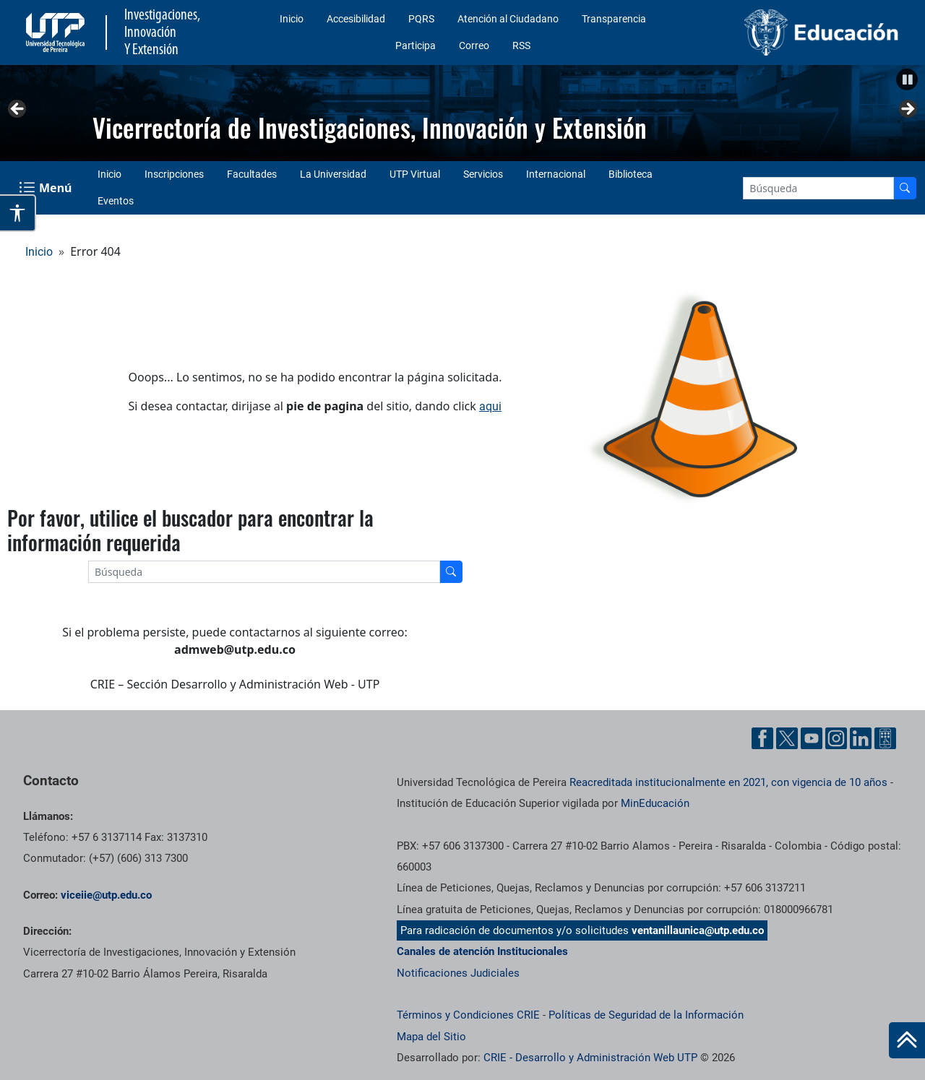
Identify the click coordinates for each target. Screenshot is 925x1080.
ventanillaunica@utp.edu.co (698, 930)
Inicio (292, 19)
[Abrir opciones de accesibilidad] (18, 213)
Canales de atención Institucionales (482, 951)
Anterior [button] (18, 110)
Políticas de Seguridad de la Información (646, 1014)
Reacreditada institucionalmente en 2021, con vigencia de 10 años (728, 782)
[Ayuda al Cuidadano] (885, 738)
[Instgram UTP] (836, 738)
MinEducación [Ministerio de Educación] (655, 803)
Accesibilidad (356, 19)
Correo (474, 45)
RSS (521, 45)
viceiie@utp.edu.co (106, 895)
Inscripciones (174, 174)
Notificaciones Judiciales (458, 973)
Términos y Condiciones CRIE (468, 1014)
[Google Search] (818, 188)
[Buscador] (904, 188)
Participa (415, 45)
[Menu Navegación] (47, 188)
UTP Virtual (415, 174)
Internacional (555, 174)
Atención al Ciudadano (508, 19)
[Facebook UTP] (762, 738)
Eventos (116, 201)
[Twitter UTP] (787, 738)
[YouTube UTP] (811, 738)
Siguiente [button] (907, 110)
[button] (907, 79)
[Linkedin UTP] (861, 738)
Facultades (252, 174)
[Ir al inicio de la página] (907, 1040)
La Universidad (333, 174)
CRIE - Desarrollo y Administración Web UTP (590, 1057)
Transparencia (614, 19)
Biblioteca (630, 174)
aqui (490, 406)
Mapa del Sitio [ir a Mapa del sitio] (431, 1036)
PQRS (421, 19)
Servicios (483, 174)
